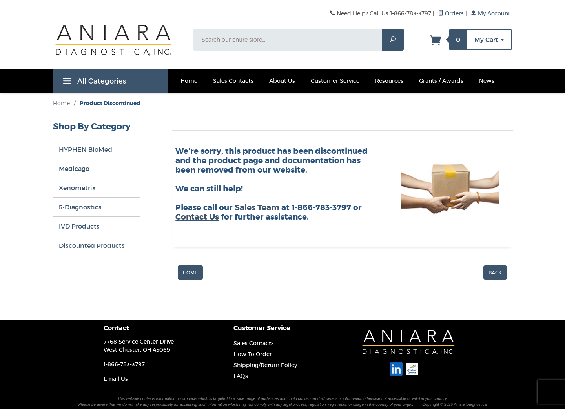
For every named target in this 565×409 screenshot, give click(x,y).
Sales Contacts (233, 80)
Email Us (116, 378)
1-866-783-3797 (124, 364)
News (486, 80)
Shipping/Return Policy (265, 365)
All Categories (93, 82)
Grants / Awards (441, 80)
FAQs (240, 376)
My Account (490, 13)
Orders (451, 13)
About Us (282, 80)
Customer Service (335, 80)
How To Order (252, 354)
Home (188, 80)
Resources (389, 80)
